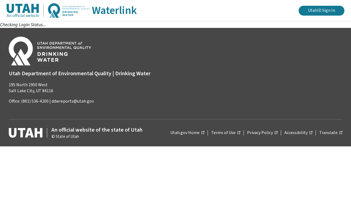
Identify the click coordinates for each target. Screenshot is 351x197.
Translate (330, 132)
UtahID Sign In (321, 10)
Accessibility (298, 132)
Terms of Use (225, 132)
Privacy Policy (262, 132)
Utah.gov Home (187, 132)
